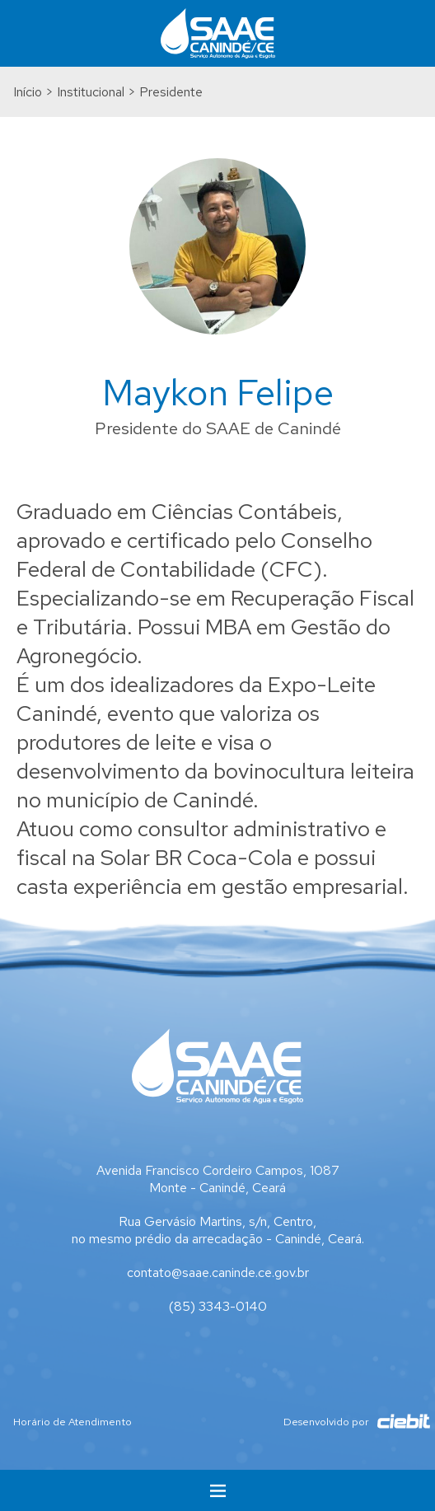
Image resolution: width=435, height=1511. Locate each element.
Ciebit (395, 1421)
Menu (217, 1490)
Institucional (90, 92)
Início (27, 92)
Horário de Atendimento (72, 1422)
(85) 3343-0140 (218, 1306)
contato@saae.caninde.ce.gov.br (218, 1272)
